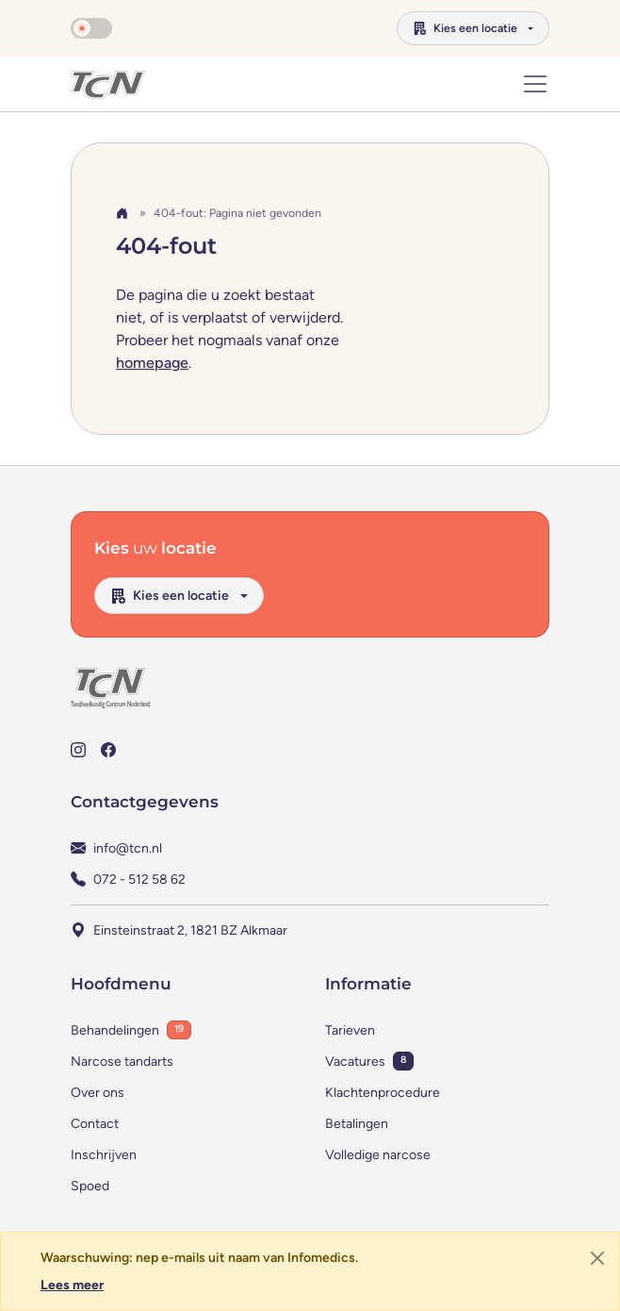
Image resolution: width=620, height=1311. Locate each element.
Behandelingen (115, 1030)
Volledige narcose (378, 1155)
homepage (152, 363)
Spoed (90, 1186)
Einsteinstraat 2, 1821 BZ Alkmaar (190, 930)
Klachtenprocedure (382, 1093)
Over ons (97, 1093)
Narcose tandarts (122, 1062)
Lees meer (72, 1285)
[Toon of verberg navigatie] (535, 84)
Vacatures (355, 1062)
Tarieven (350, 1030)
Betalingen (356, 1124)
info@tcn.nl (127, 848)
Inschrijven (104, 1155)
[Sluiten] (597, 1258)
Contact (95, 1124)
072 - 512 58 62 (139, 879)
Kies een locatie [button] (465, 28)
